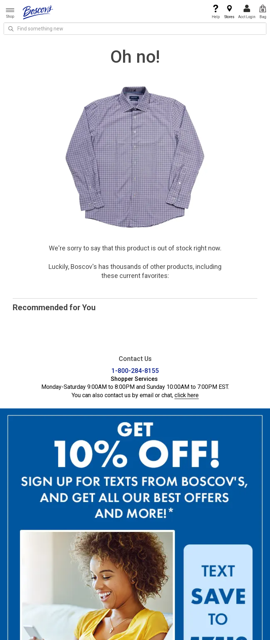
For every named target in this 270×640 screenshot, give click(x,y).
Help (216, 12)
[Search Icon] (11, 28)
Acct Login (247, 12)
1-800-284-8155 (135, 370)
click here (186, 395)
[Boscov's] (38, 12)
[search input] (135, 28)
